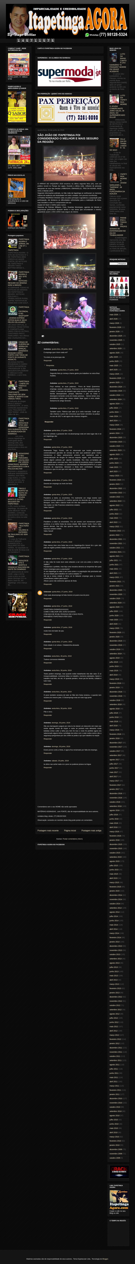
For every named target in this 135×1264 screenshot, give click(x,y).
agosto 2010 (115, 1116)
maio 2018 (114, 721)
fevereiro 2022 (115, 531)
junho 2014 (114, 921)
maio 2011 (114, 1077)
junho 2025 (114, 361)
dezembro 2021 (116, 539)
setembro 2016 (116, 806)
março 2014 (114, 933)
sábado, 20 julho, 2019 (60, 761)
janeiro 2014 (115, 942)
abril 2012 (114, 1031)
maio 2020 (114, 620)
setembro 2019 (116, 654)
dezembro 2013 (116, 946)
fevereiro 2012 (115, 1039)
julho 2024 (114, 408)
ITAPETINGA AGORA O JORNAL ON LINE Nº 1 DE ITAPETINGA (18, 244)
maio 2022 (114, 518)
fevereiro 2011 (115, 1090)
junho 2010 (114, 1124)
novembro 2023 (116, 442)
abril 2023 (114, 471)
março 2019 (114, 679)
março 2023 (114, 476)
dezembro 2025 (116, 336)
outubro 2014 (115, 904)
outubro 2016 (115, 802)
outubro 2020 (115, 598)
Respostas (50, 365)
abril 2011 (114, 1082)
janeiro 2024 (115, 433)
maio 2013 (114, 976)
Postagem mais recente (48, 830)
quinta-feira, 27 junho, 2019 (68, 370)
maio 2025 (114, 365)
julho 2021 (114, 560)
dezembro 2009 (116, 1149)
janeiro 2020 (115, 637)
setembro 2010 (116, 1111)
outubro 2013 (115, 954)
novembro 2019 (116, 645)
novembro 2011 (116, 1052)
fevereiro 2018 (115, 734)
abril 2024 (114, 421)
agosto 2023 (115, 454)
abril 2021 (114, 573)
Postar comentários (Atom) (73, 839)
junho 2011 (114, 1073)
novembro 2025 (116, 340)
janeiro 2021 (115, 586)
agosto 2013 (115, 963)
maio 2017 (114, 772)
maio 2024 (114, 416)
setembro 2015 (116, 857)
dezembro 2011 (116, 1048)
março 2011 (114, 1086)
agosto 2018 (115, 709)
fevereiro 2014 (115, 937)
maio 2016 (114, 823)
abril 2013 (114, 980)
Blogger (105, 1259)
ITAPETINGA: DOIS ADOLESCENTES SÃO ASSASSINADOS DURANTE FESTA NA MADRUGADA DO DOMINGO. (18, 426)
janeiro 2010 (115, 1145)
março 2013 (114, 984)
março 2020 (114, 628)
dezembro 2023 (116, 437)
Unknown (47, 592)
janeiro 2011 (115, 1094)
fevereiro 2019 (115, 683)
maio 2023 (114, 467)
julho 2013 (114, 967)
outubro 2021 (115, 548)
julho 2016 (114, 815)
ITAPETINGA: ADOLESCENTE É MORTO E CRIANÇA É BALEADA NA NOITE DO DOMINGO (18, 562)
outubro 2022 (115, 497)
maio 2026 (114, 315)
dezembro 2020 (116, 590)
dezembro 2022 (116, 488)
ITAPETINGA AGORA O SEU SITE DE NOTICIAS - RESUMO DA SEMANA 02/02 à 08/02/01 (18, 278)
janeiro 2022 (115, 535)
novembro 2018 (116, 696)
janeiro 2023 (115, 484)
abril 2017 (114, 776)
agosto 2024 (115, 404)
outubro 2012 (115, 1005)
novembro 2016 (116, 798)
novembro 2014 (116, 899)
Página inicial (70, 830)
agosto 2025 (115, 353)
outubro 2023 (115, 446)
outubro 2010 (115, 1107)
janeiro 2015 (115, 891)
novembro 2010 (116, 1103)
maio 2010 (114, 1128)
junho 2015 (114, 870)
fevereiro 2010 (115, 1141)
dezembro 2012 (116, 997)
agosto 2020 (115, 607)
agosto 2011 (115, 1065)
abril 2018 (114, 726)
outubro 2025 (115, 344)
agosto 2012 (115, 1014)
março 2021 (114, 577)
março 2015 (114, 882)
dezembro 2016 (116, 793)
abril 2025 (114, 370)
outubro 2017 (115, 751)
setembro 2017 (116, 755)
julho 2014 (114, 916)
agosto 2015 (115, 861)
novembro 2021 (116, 543)
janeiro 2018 (115, 738)
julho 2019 (114, 662)
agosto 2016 (115, 810)
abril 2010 (114, 1132)
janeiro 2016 (115, 840)
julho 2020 (114, 611)
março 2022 (114, 526)
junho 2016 (114, 819)
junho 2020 (114, 615)
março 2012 (114, 1035)
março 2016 (114, 832)
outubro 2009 (115, 1158)
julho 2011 (114, 1069)
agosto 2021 (115, 556)
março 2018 (114, 730)
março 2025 (114, 374)
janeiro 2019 (115, 687)
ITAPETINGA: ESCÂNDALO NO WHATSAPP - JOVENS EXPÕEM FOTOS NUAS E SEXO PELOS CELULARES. (18, 314)
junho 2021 (114, 565)
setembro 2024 (116, 399)
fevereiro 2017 (115, 785)
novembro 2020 (116, 594)
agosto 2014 (115, 912)
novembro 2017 (116, 747)
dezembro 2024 (116, 387)
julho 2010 (114, 1120)
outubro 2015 (115, 853)
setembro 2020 (116, 603)
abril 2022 (114, 522)
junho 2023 (114, 463)
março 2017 (114, 781)
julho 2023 (114, 459)
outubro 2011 (115, 1056)
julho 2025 (114, 357)
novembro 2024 (116, 391)
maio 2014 (114, 925)
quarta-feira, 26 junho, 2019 (62, 349)
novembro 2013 (116, 950)
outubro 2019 (115, 649)
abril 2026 (114, 319)
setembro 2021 (116, 552)
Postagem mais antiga (91, 830)
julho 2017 (114, 764)
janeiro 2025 (115, 382)
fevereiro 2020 (115, 632)
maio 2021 (114, 569)
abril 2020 (114, 624)
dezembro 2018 (116, 692)
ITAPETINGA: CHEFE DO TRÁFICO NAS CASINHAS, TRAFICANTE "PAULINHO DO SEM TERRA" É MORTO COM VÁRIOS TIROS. (18, 390)
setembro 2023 (116, 450)
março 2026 (114, 323)
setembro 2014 (116, 908)
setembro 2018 (116, 704)
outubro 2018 (115, 700)
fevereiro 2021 (115, 582)
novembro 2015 (116, 848)
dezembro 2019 (116, 641)
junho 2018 (114, 717)
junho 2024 (114, 412)
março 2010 (114, 1137)
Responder (48, 361)
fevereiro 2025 (115, 378)
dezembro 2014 (116, 895)
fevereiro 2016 (115, 836)
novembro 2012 (116, 1001)
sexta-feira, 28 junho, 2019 (62, 656)
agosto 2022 (115, 505)
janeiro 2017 (115, 789)
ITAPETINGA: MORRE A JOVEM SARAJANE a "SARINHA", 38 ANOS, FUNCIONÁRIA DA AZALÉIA (118, 184)
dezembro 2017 (116, 743)
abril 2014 (114, 929)
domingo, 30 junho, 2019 (61, 723)
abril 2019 (114, 675)
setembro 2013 (116, 959)
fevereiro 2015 (115, 887)
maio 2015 (114, 874)
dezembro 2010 (116, 1098)
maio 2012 (114, 1026)
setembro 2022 (116, 501)
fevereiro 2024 (115, 429)
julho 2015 (114, 866)
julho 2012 (114, 1018)
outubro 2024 (115, 395)
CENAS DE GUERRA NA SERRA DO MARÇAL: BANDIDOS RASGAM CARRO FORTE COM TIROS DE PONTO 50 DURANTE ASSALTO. (18, 350)
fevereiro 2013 (115, 988)
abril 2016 (114, 827)
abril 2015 (114, 878)
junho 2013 (114, 971)
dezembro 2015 (116, 844)
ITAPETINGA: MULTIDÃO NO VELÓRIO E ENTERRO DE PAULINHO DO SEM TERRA (18, 530)
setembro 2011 (116, 1060)
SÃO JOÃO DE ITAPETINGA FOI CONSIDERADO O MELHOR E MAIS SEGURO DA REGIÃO (68, 138)
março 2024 (114, 425)
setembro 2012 (116, 1010)
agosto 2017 (115, 760)
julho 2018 (114, 713)
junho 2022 (114, 514)
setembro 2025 (116, 348)
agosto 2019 (115, 658)
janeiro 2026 (115, 332)
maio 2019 (114, 671)
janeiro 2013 (115, 993)
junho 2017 (114, 768)
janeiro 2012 (115, 1043)
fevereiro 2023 (115, 480)
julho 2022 (114, 510)
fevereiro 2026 (115, 327)
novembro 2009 (116, 1154)
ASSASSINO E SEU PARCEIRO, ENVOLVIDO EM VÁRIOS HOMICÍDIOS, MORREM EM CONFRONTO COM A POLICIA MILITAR (18, 461)
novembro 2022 (116, 493)
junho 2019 (114, 666)
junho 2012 (114, 1022)
